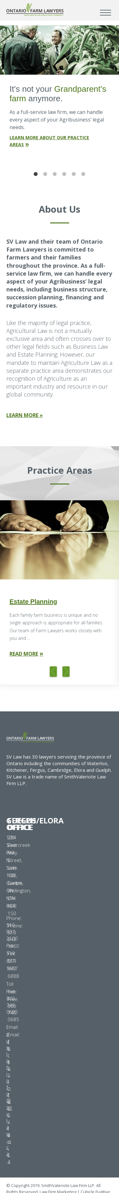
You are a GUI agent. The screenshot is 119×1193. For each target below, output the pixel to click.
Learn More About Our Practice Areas (49, 140)
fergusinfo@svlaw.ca (10, 1101)
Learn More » (24, 415)
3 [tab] (55, 174)
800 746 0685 (13, 1012)
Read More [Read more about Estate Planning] (24, 653)
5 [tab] (74, 174)
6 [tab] (83, 174)
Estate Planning (33, 601)
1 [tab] (36, 174)
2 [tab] (45, 174)
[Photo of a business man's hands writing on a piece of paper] (59, 539)
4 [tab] (64, 174)
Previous (53, 671)
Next (66, 671)
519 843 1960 (13, 939)
